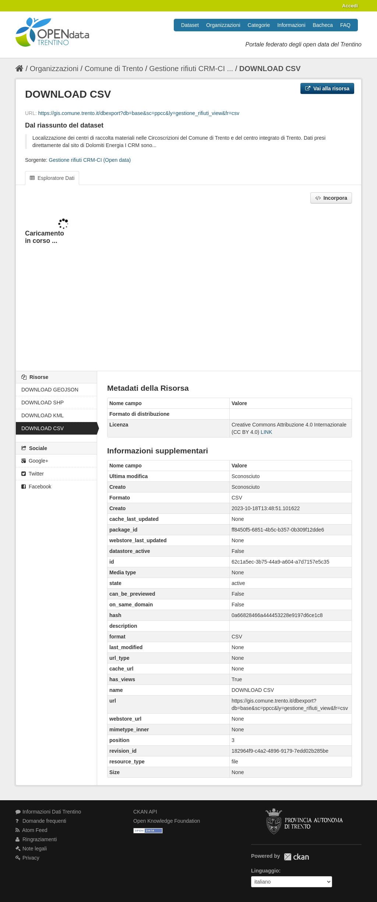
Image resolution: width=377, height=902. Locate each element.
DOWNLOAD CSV (270, 69)
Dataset (190, 25)
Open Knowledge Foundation (166, 821)
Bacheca (323, 25)
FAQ (345, 25)
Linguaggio (265, 871)
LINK (266, 432)
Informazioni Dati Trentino (48, 812)
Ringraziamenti (36, 839)
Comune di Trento (114, 69)
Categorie (259, 25)
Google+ (34, 461)
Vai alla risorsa (327, 88)
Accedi (350, 5)
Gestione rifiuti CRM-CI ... (191, 69)
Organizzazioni (223, 25)
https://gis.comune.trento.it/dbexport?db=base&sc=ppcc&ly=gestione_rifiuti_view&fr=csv (138, 113)
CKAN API (145, 812)
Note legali (31, 848)
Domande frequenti (40, 821)
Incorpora (331, 198)
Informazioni (291, 25)
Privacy (27, 858)
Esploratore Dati (52, 178)
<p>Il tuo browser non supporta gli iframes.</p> (188, 288)
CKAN (296, 857)
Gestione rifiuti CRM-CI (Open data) (90, 160)
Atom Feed (31, 830)
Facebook (36, 487)
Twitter (32, 474)
